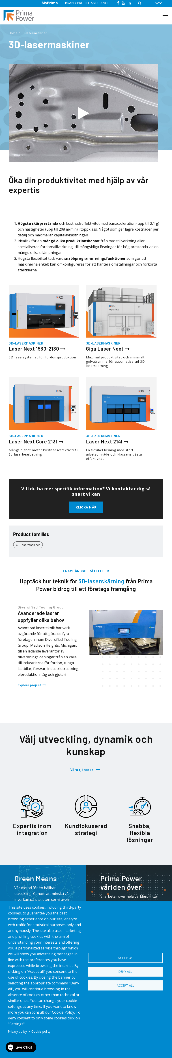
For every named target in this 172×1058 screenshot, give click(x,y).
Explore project (29, 685)
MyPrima (50, 2)
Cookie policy (40, 1031)
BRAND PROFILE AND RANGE (87, 3)
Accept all (125, 986)
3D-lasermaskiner (34, 33)
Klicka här (86, 507)
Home (13, 33)
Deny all (125, 971)
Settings (125, 957)
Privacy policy (17, 1031)
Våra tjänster (81, 769)
